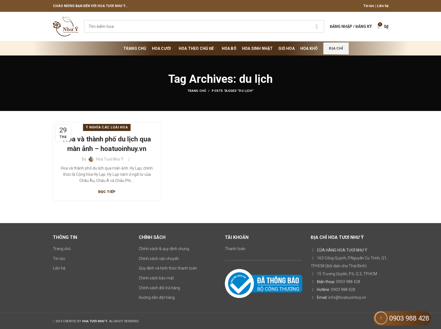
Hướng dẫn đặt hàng (157, 297)
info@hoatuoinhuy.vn (347, 297)
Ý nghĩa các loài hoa (107, 127)
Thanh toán (235, 248)
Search (317, 26)
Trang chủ (196, 91)
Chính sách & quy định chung (164, 248)
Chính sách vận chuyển (159, 258)
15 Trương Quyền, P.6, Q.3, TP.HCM (347, 274)
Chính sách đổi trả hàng (159, 288)
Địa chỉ (336, 48)
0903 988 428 (348, 281)
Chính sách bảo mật (156, 278)
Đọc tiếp (106, 192)
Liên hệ (382, 6)
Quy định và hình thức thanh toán (168, 268)
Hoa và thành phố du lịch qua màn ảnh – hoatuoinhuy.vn (107, 144)
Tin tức (368, 6)
